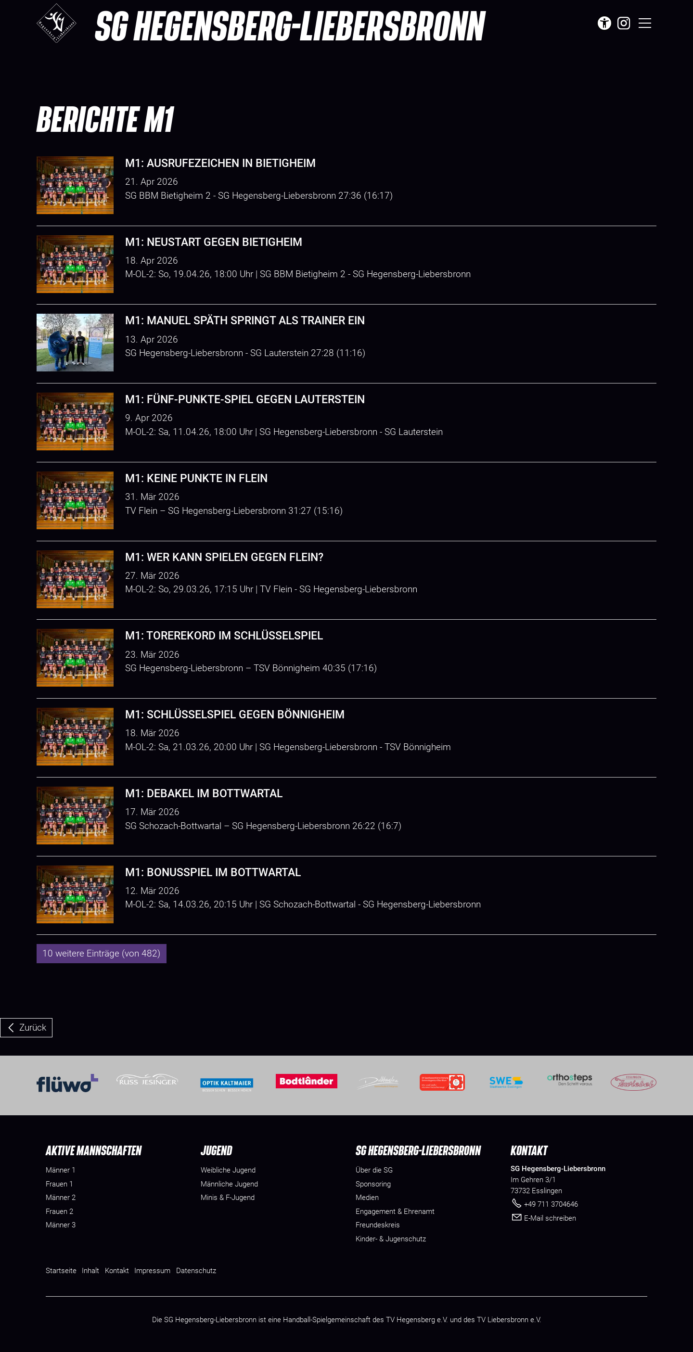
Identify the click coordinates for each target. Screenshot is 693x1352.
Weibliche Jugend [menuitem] (228, 1170)
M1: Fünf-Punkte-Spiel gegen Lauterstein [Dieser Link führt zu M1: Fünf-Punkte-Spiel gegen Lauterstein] (245, 399)
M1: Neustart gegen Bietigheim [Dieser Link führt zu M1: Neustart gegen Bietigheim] (213, 242)
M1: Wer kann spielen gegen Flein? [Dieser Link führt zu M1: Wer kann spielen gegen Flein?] (224, 557)
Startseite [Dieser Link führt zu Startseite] (61, 1270)
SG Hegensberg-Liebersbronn (289, 25)
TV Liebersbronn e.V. (509, 1319)
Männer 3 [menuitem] (61, 1225)
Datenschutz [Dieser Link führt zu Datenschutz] (196, 1270)
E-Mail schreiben (550, 1218)
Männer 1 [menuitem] (61, 1170)
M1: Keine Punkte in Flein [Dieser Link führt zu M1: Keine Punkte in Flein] (196, 478)
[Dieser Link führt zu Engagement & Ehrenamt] (395, 1212)
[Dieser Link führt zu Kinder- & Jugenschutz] (391, 1239)
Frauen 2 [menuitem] (59, 1211)
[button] (623, 23)
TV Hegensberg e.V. (417, 1319)
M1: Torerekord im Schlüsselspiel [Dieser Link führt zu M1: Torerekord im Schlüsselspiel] (224, 635)
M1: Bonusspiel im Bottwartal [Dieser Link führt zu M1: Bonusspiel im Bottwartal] (213, 872)
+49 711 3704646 (551, 1204)
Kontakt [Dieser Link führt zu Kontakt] (117, 1270)
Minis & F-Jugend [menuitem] (228, 1197)
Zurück (32, 1027)
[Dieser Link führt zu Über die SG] (374, 1170)
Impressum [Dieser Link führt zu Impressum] (152, 1270)
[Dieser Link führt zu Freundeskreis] (378, 1225)
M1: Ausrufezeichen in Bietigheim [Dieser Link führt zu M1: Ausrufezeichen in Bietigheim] (220, 163)
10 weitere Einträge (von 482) (101, 953)
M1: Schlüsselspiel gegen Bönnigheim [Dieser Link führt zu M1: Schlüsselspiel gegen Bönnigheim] (235, 714)
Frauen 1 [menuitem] (59, 1184)
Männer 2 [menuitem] (61, 1197)
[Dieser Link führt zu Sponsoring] (373, 1184)
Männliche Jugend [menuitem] (229, 1184)
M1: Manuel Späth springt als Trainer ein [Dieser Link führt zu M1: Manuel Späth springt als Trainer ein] (245, 320)
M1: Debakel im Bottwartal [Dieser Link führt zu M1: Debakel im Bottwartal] (203, 793)
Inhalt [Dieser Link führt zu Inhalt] (90, 1270)
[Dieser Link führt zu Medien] (367, 1198)
